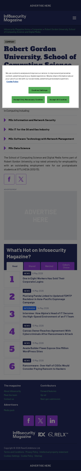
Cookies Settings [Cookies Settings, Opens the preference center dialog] (40, 90)
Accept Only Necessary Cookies (28, 99)
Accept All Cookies (58, 99)
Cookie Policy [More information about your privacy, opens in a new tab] (12, 81)
